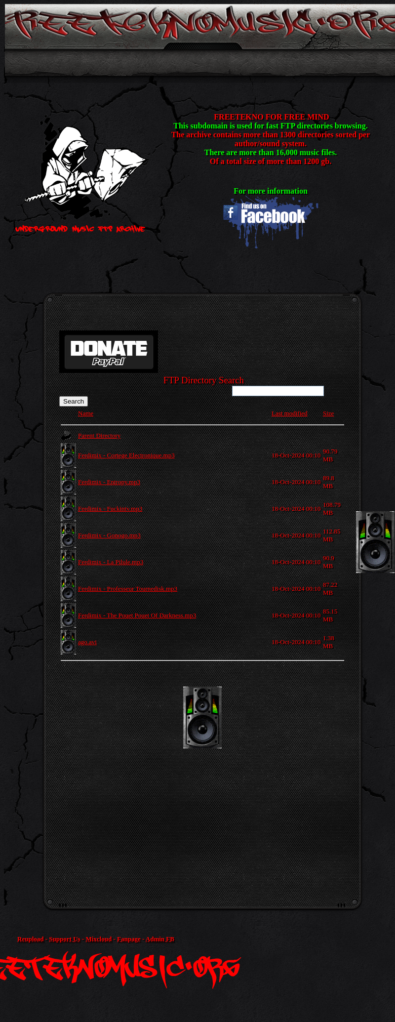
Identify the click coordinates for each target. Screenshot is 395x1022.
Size (328, 413)
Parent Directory (99, 435)
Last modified (290, 413)
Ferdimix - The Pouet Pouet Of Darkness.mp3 (137, 615)
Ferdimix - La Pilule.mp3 (110, 562)
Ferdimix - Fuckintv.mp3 (110, 508)
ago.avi (87, 642)
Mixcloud (98, 938)
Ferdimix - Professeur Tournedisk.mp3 (127, 588)
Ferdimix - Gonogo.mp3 (109, 535)
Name (85, 413)
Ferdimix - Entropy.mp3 (109, 482)
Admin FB (160, 938)
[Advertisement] (92, 779)
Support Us (64, 938)
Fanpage (129, 938)
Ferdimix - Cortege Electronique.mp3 (126, 455)
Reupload (30, 938)
